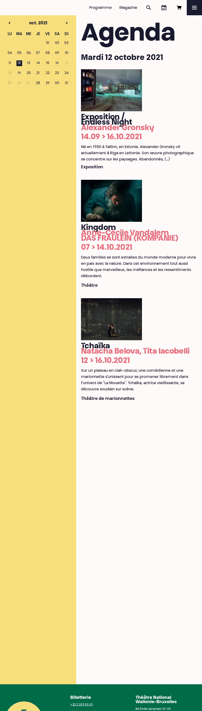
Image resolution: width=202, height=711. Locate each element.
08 (47, 53)
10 (66, 53)
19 (19, 73)
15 (47, 63)
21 (38, 73)
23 (57, 73)
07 (38, 53)
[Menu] (194, 7)
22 (48, 73)
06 (29, 53)
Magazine (128, 8)
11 (10, 63)
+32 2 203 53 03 (81, 704)
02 (57, 43)
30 (57, 83)
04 (10, 53)
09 (57, 53)
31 (66, 83)
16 (57, 63)
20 (29, 73)
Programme (100, 8)
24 (67, 73)
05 (19, 53)
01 (47, 43)
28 (38, 83)
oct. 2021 (30, 23)
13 (28, 63)
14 (38, 63)
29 (48, 83)
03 (66, 43)
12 (19, 63)
